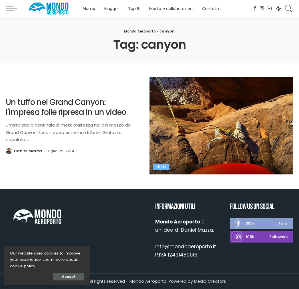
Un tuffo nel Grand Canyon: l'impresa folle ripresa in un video (66, 107)
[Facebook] (254, 8)
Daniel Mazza (28, 151)
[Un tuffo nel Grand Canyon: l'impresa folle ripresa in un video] (221, 125)
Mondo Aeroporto (140, 31)
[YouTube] (269, 8)
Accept (69, 276)
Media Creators (210, 281)
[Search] (288, 8)
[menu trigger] (14, 8)
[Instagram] (262, 8)
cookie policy (22, 266)
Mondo (161, 167)
